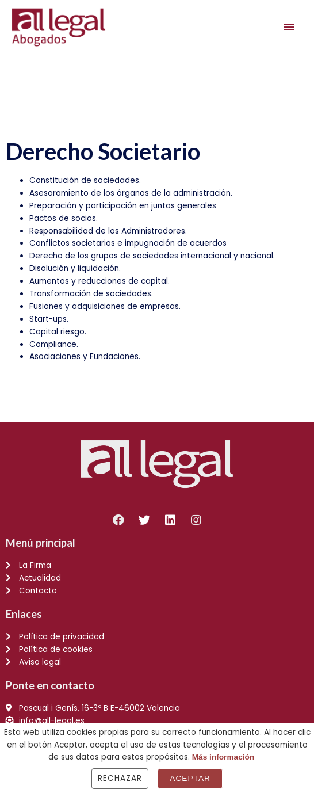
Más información (223, 757)
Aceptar (190, 778)
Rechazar (120, 778)
